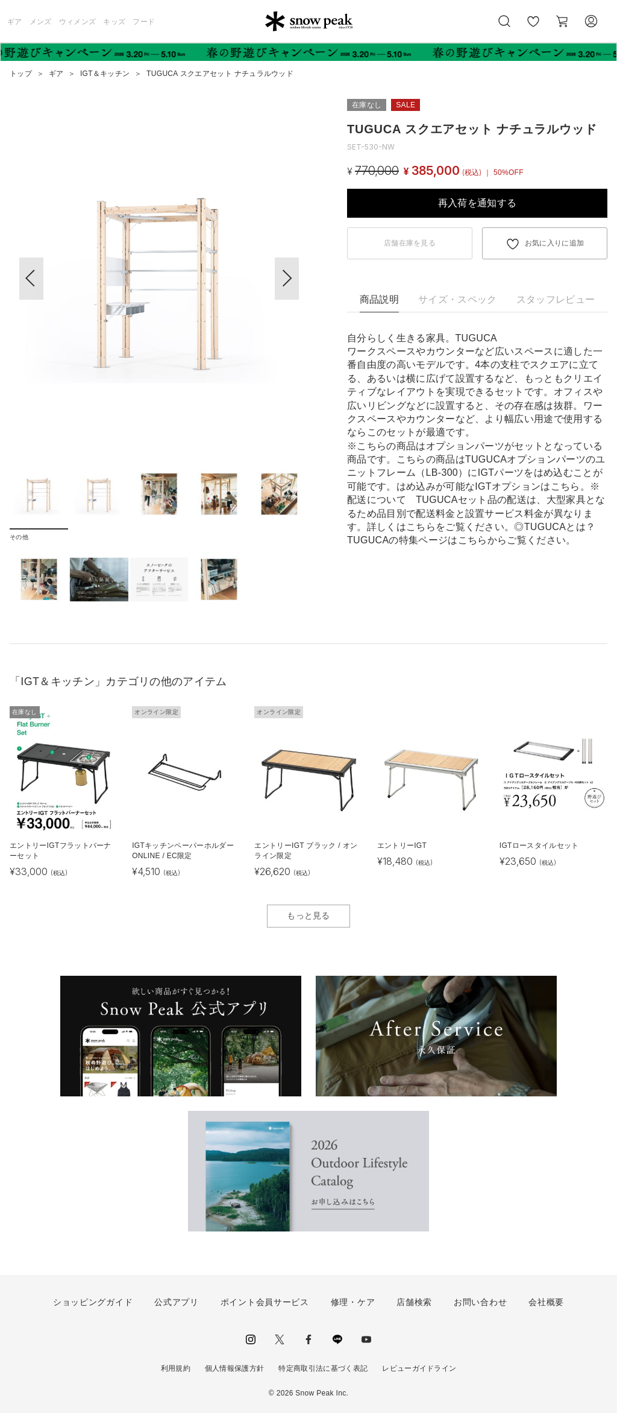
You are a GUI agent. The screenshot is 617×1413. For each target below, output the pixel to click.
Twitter (279, 1339)
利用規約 (175, 1368)
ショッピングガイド (93, 1302)
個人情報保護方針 (235, 1368)
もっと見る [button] (308, 915)
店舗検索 (414, 1302)
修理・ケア (353, 1302)
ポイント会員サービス (265, 1302)
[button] (287, 279)
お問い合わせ (480, 1302)
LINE (337, 1339)
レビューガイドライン (419, 1368)
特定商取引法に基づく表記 (323, 1368)
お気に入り (533, 27)
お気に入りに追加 (554, 243)
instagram (250, 1339)
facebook (308, 1339)
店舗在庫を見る (410, 243)
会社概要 (546, 1302)
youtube (366, 1339)
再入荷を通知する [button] (477, 203)
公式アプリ (176, 1302)
